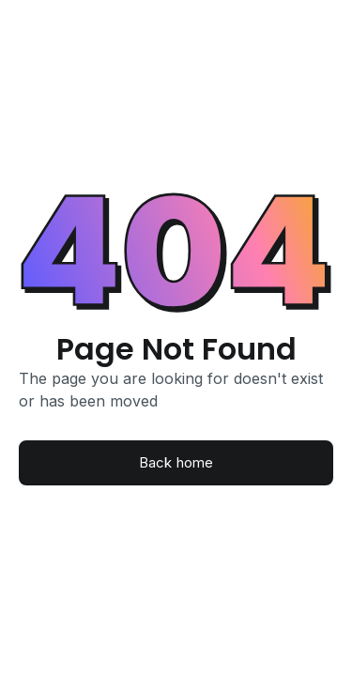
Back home (176, 462)
